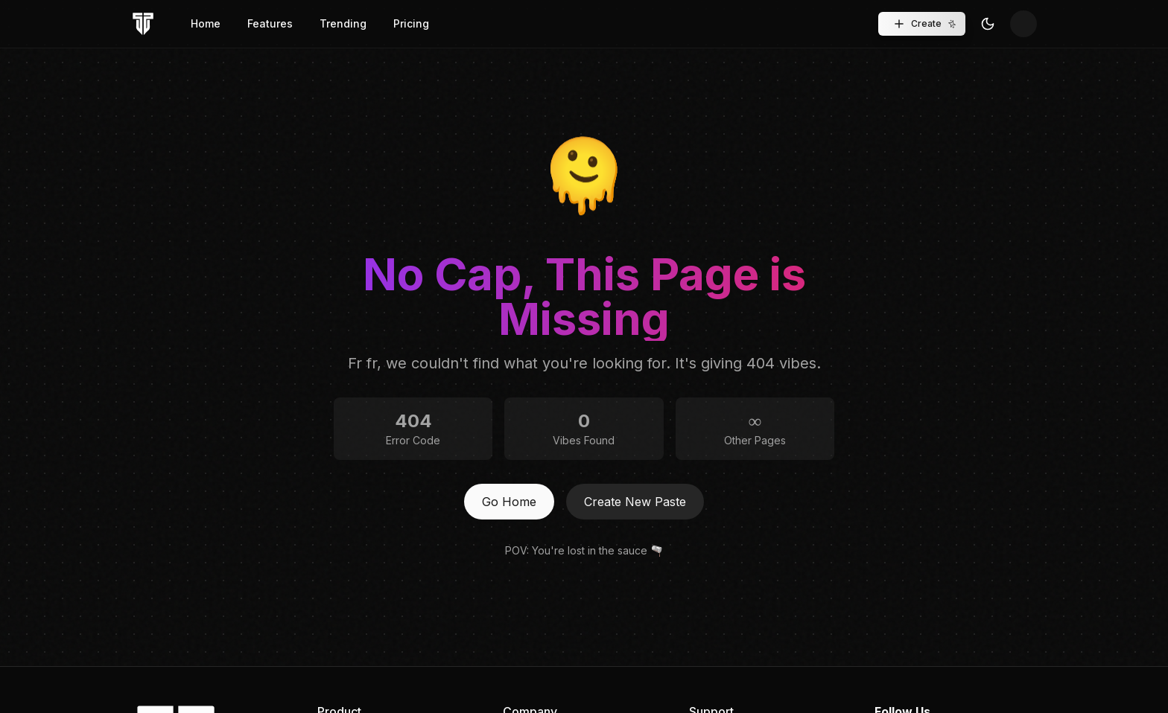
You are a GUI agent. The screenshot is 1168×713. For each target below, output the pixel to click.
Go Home (509, 501)
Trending (343, 23)
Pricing (411, 23)
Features (270, 23)
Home (205, 23)
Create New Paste (635, 501)
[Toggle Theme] (987, 23)
